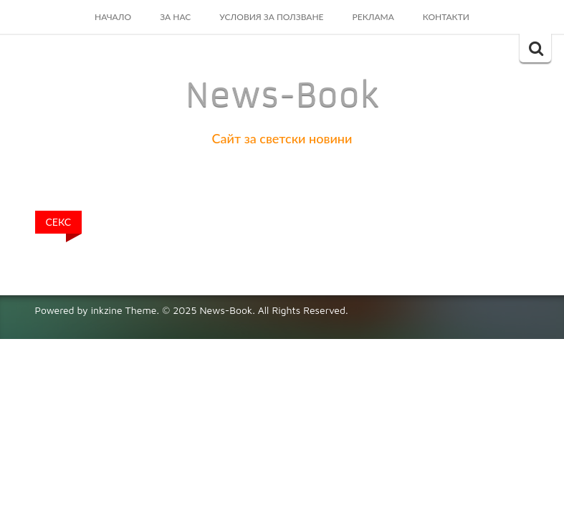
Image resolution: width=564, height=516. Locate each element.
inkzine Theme (124, 310)
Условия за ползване (271, 16)
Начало (113, 16)
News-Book (282, 95)
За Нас (175, 16)
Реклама (373, 16)
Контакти (446, 16)
